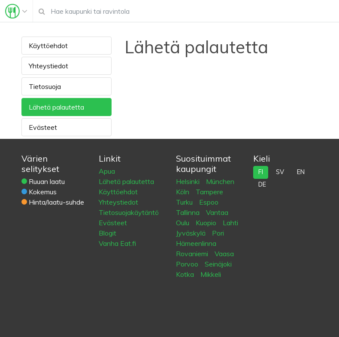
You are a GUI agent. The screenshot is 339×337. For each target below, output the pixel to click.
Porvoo (188, 264)
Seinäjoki (218, 264)
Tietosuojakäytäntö (129, 212)
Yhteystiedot (48, 65)
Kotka (186, 274)
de (262, 184)
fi (260, 172)
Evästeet (43, 127)
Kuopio (207, 222)
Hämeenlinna (196, 243)
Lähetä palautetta (56, 107)
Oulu (183, 222)
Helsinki (188, 181)
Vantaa (217, 212)
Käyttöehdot (48, 45)
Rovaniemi (193, 253)
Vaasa (224, 253)
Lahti (230, 222)
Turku (185, 202)
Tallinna (188, 212)
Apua (107, 171)
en (301, 172)
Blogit (107, 233)
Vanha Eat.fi (117, 243)
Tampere (209, 191)
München (220, 181)
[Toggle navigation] (16, 11)
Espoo (208, 202)
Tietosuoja (45, 86)
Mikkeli (210, 274)
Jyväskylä (191, 233)
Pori (218, 233)
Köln (183, 191)
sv (280, 172)
